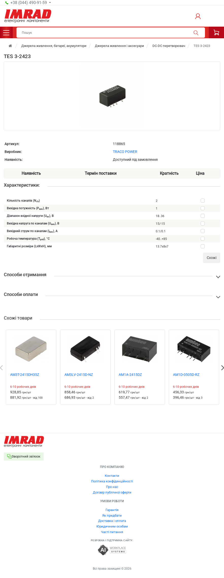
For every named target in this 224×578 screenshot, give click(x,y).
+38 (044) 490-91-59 (29, 3)
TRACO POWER (125, 152)
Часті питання (112, 532)
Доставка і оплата (112, 521)
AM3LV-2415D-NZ (78, 375)
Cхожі (211, 258)
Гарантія (112, 510)
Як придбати (112, 515)
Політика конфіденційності (112, 481)
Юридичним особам (112, 526)
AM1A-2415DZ (130, 375)
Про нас (112, 487)
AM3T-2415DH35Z (24, 375)
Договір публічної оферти (112, 492)
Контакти (112, 476)
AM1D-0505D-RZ (186, 375)
